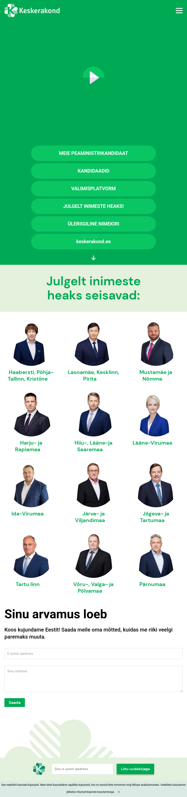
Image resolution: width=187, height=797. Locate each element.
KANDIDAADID (93, 171)
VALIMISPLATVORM (93, 188)
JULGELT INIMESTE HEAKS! (93, 206)
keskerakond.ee (93, 241)
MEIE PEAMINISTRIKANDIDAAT (93, 153)
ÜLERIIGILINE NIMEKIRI (93, 224)
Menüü (123, 10)
